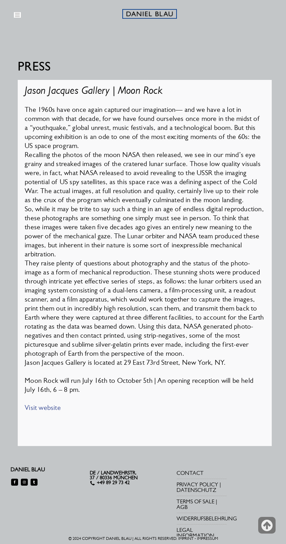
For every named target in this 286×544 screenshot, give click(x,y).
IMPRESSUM (207, 538)
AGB (182, 507)
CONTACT (190, 473)
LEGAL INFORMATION (195, 533)
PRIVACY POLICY (197, 484)
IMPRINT (186, 538)
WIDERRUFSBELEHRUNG (207, 518)
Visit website (43, 407)
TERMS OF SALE (195, 501)
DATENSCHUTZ (196, 490)
